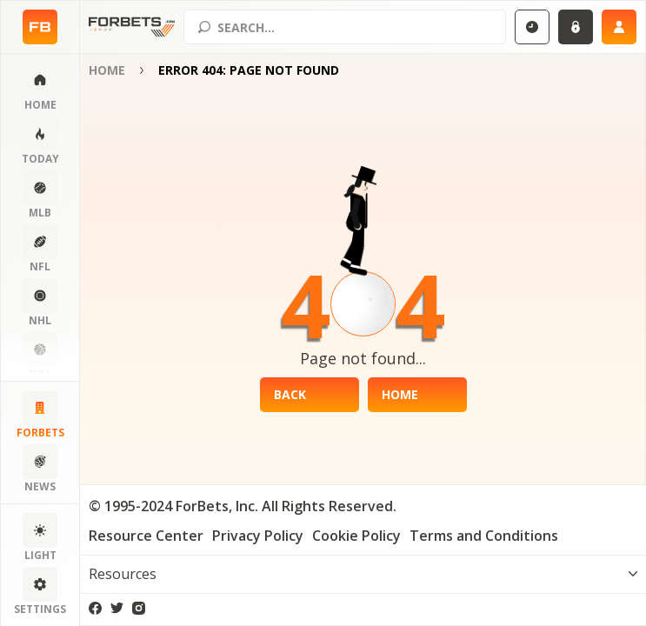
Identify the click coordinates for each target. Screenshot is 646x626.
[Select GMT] (532, 27)
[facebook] (95, 608)
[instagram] (138, 608)
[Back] (309, 394)
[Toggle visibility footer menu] (363, 574)
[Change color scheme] (40, 538)
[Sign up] (619, 27)
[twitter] (116, 608)
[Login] (575, 27)
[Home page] (40, 27)
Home (107, 70)
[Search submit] (204, 26)
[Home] (417, 394)
